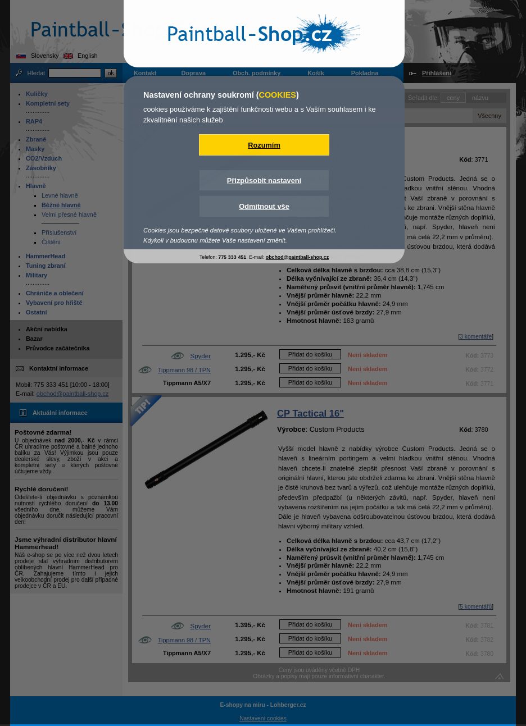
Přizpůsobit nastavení (264, 180)
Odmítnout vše (264, 206)
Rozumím (264, 145)
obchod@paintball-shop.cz (297, 257)
